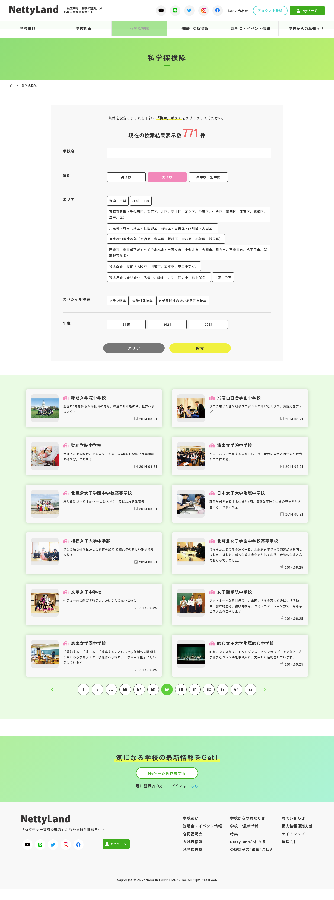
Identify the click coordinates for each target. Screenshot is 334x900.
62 (209, 694)
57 (139, 694)
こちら (192, 797)
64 (236, 694)
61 (195, 694)
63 (223, 694)
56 (125, 694)
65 (250, 694)
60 (181, 694)
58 (153, 694)
